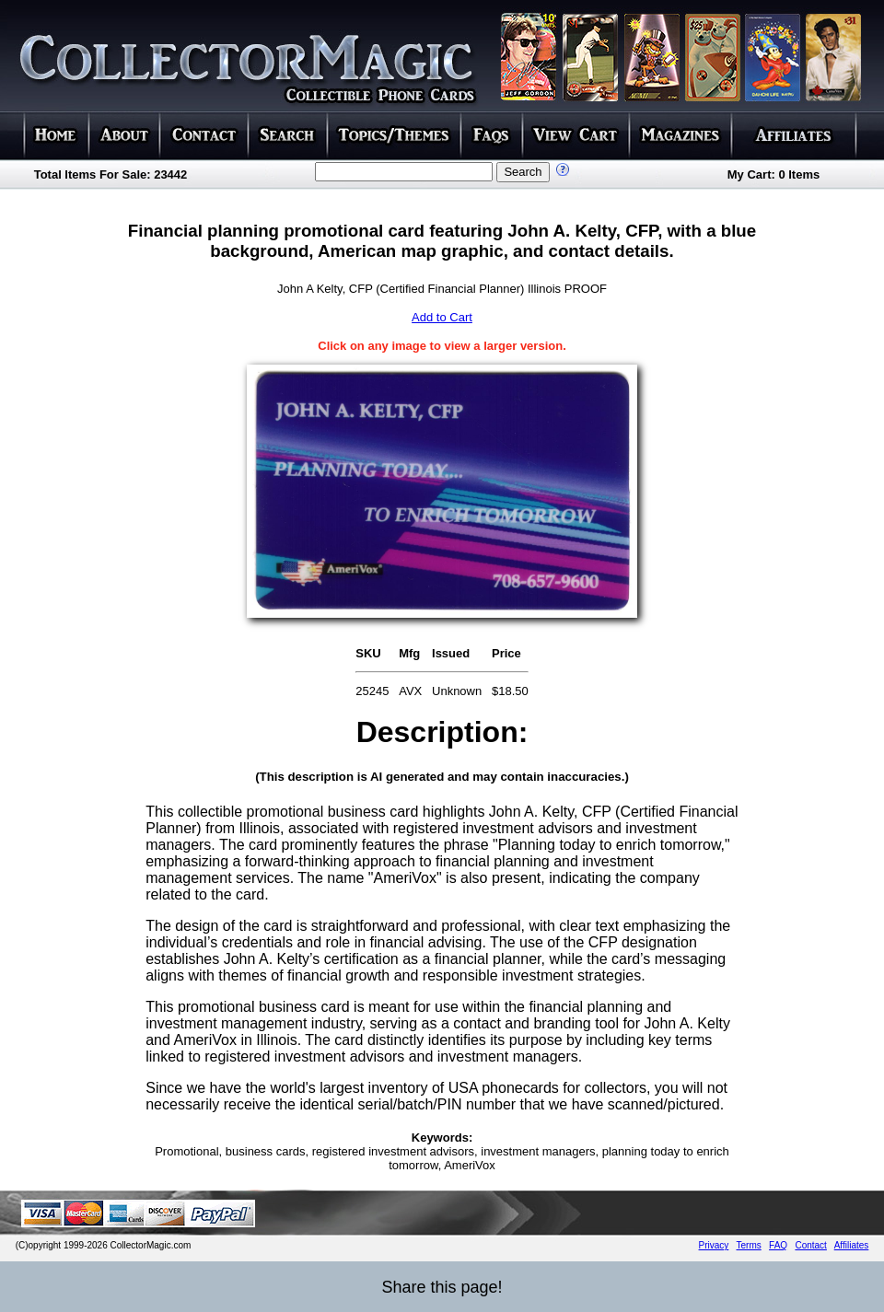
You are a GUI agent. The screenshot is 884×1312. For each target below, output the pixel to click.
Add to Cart (442, 317)
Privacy (714, 1245)
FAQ (778, 1245)
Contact (810, 1245)
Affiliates (851, 1245)
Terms (749, 1245)
